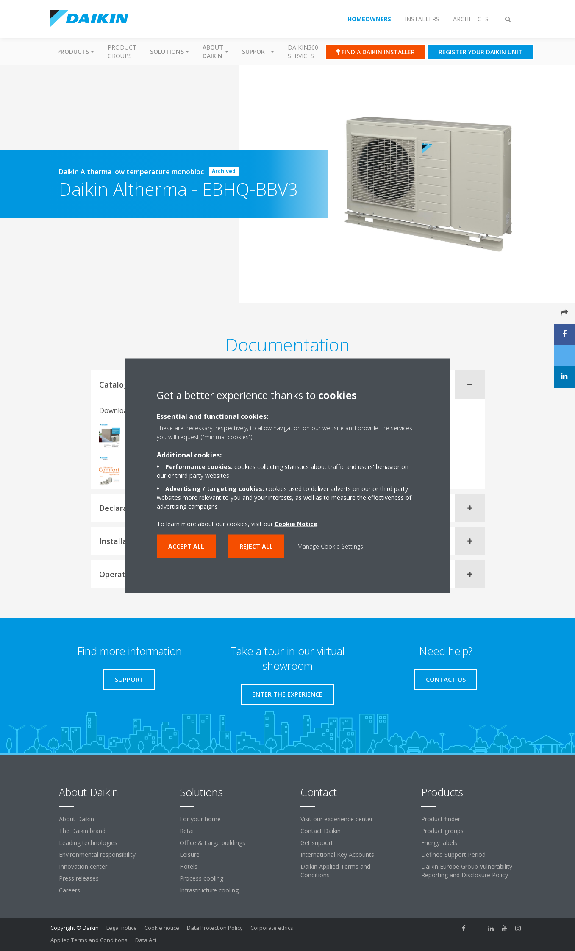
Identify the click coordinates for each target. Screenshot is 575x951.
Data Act (145, 940)
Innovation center (83, 866)
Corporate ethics (271, 927)
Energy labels (439, 843)
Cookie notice (161, 927)
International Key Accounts (337, 855)
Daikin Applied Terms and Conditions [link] (335, 870)
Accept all (186, 546)
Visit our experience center (336, 819)
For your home (200, 819)
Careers (69, 890)
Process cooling (201, 878)
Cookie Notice (296, 523)
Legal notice (121, 927)
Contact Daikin (320, 831)
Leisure (190, 855)
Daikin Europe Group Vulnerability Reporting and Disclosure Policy (466, 870)
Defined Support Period (453, 855)
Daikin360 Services (303, 51)
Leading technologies (88, 843)
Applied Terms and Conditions (89, 940)
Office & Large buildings (212, 843)
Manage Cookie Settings (330, 546)
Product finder (440, 819)
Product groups (122, 51)
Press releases (79, 878)
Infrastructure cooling (209, 890)
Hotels (188, 866)
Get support (316, 843)
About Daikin (76, 819)
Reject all (256, 546)
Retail (187, 831)
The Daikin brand (82, 831)
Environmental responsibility (97, 855)
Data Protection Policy (215, 927)
